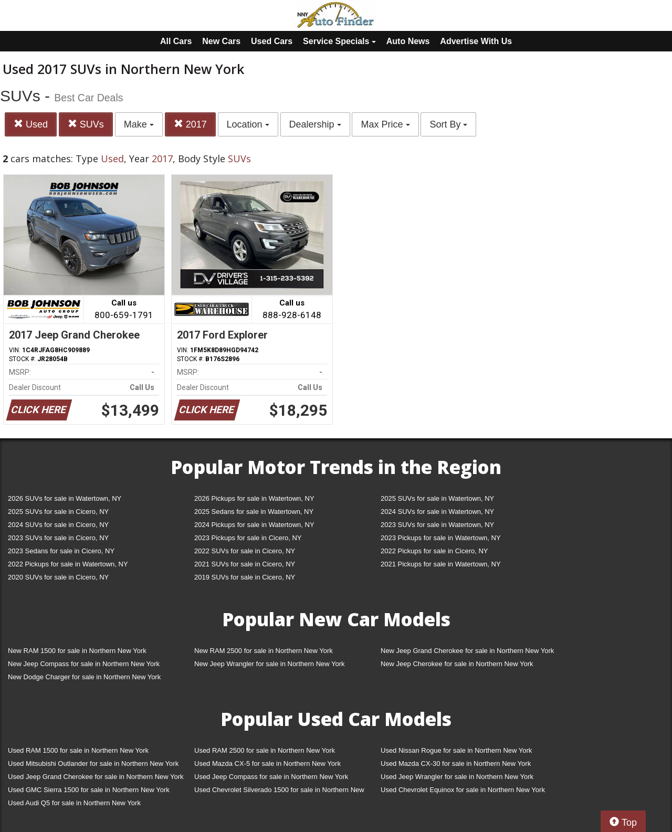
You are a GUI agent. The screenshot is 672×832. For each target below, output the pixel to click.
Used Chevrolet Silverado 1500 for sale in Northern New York (279, 792)
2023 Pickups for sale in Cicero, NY (247, 538)
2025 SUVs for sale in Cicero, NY (58, 511)
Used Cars (271, 41)
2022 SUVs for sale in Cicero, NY (244, 551)
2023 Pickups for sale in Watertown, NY (441, 538)
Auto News (408, 41)
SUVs (86, 124)
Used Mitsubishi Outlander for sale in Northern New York (93, 763)
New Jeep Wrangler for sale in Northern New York (269, 664)
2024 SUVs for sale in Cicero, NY (58, 525)
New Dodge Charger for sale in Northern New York (84, 677)
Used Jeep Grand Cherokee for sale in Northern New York (96, 777)
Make (139, 124)
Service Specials (339, 41)
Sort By (448, 124)
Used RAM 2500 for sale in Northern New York (264, 750)
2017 (190, 124)
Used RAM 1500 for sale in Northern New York (78, 750)
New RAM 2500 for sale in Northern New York (263, 651)
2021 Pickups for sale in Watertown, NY (441, 564)
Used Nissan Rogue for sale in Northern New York (456, 750)
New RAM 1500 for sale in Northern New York (77, 651)
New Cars (221, 41)
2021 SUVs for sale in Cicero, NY (244, 564)
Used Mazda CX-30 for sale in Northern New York (456, 763)
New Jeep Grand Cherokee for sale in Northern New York (467, 651)
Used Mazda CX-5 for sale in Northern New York (267, 763)
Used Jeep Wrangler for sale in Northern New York (457, 777)
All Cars (176, 41)
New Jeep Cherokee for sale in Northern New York (457, 664)
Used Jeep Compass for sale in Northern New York (271, 777)
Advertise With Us (476, 41)
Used (31, 124)
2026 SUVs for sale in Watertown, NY (64, 498)
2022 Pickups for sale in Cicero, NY (434, 551)
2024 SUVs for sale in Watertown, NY (437, 511)
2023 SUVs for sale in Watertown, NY (437, 525)
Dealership (315, 124)
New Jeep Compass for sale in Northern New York (84, 664)
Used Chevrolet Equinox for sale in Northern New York (463, 790)
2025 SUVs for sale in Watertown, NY (437, 498)
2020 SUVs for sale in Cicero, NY (58, 577)
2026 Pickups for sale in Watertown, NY (254, 498)
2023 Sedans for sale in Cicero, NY (61, 551)
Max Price (385, 124)
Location (248, 124)
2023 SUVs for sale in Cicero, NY (58, 538)
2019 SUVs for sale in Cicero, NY (244, 577)
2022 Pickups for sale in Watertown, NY (68, 564)
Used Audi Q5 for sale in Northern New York (74, 803)
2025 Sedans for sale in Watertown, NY (253, 511)
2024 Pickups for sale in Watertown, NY (254, 525)
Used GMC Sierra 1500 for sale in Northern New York (89, 790)
